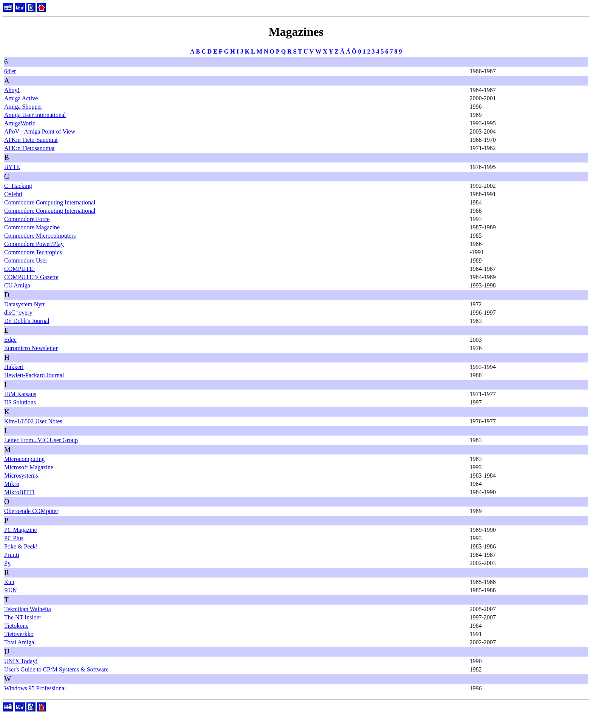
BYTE (12, 167)
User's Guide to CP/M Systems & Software (56, 669)
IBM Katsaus (20, 394)
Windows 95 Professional (35, 688)
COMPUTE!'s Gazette (31, 277)
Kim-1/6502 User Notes (33, 421)
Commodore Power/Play (34, 244)
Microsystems (21, 475)
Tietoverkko (19, 634)
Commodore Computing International (50, 202)
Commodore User (25, 260)
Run (9, 582)
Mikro (11, 484)
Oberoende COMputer (31, 511)
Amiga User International (35, 115)
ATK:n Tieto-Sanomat (31, 140)
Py (7, 563)
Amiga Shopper (23, 106)
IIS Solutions (20, 402)
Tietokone (16, 625)
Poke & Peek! (21, 546)
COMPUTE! (19, 269)
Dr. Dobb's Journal (26, 321)
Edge (10, 339)
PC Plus (13, 538)
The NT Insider (22, 617)
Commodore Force (26, 219)
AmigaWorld (19, 123)
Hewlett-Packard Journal (34, 375)
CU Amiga (17, 285)
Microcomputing (24, 459)
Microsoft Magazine (28, 467)
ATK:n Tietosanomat (29, 148)
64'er (10, 71)
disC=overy (18, 312)
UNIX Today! (21, 661)
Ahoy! (12, 90)
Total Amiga (19, 642)
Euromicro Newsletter (31, 348)
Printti (11, 555)
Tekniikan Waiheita (27, 609)
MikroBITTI (19, 492)
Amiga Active (21, 98)
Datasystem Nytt (24, 304)
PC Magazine (20, 530)
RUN (10, 590)
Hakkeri (14, 367)
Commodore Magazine (32, 227)
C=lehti (13, 194)
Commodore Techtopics (33, 252)
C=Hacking (18, 186)
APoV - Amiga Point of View (39, 131)
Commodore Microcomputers (40, 235)
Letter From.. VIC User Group (41, 440)
